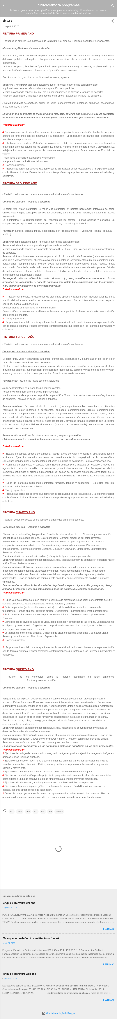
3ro (35, 811)
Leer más (109, 929)
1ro (11, 811)
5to (50, 811)
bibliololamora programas (58, 5)
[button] (113, 21)
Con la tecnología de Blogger (58, 1013)
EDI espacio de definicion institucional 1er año (31, 938)
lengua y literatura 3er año (18, 903)
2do (28, 811)
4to (42, 811)
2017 (19, 811)
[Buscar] (113, 6)
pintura (59, 811)
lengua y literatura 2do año (19, 973)
